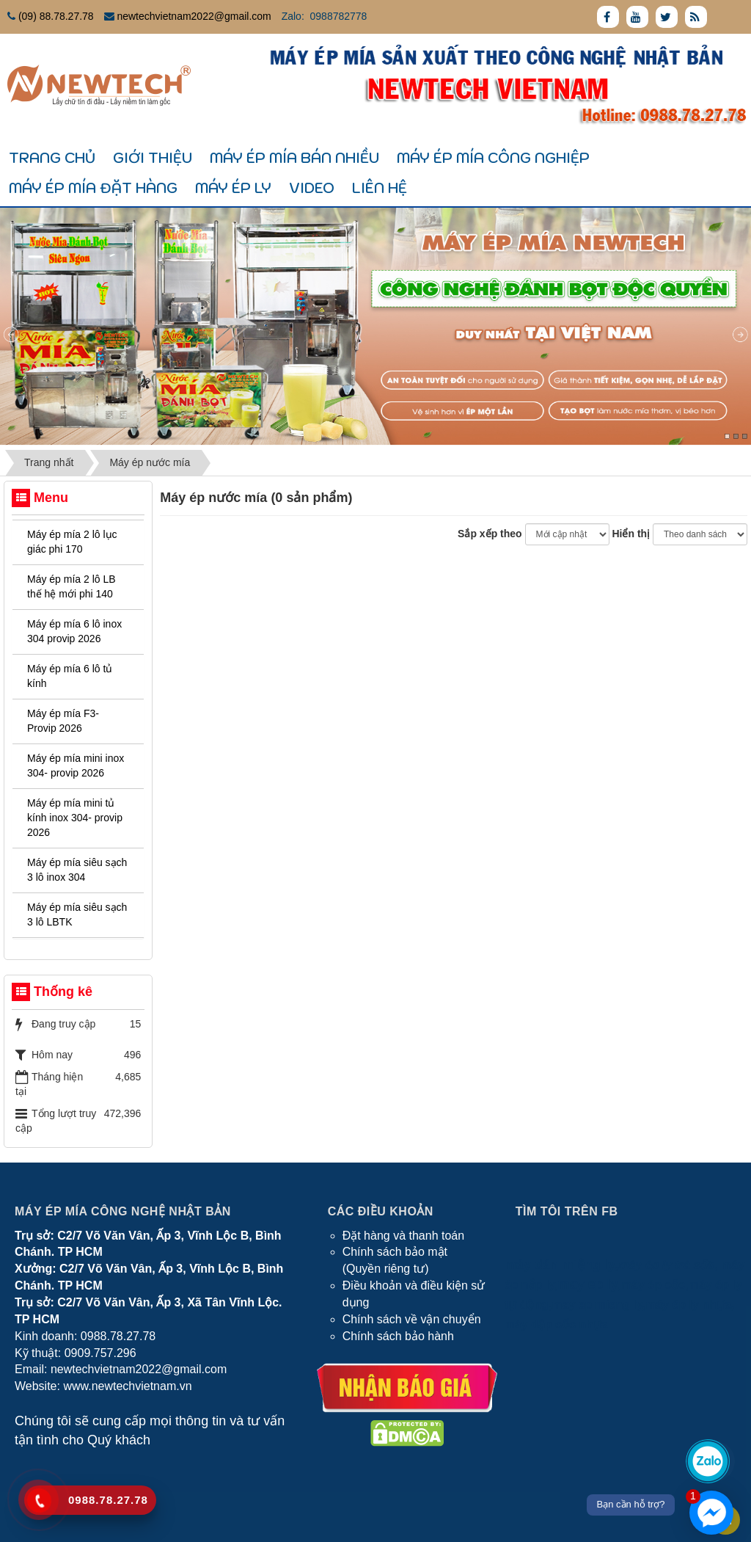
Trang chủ (52, 158)
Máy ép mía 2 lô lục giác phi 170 (72, 541)
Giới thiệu (152, 158)
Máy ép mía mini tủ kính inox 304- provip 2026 (74, 817)
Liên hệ (379, 188)
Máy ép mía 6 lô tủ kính (69, 676)
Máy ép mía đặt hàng (93, 188)
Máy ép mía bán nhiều (294, 158)
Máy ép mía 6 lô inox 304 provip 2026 (74, 631)
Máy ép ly (233, 188)
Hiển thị (631, 533)
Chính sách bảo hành (398, 1336)
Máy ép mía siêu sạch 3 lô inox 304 (77, 870)
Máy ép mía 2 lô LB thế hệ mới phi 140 (71, 586)
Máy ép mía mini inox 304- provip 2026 (75, 765)
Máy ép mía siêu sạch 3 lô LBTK (77, 914)
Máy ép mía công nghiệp (493, 158)
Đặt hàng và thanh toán (403, 1235)
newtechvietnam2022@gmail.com (194, 16)
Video (311, 188)
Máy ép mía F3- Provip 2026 (63, 721)
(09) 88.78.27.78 (56, 16)
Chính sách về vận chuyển (411, 1319)
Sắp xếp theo (490, 533)
